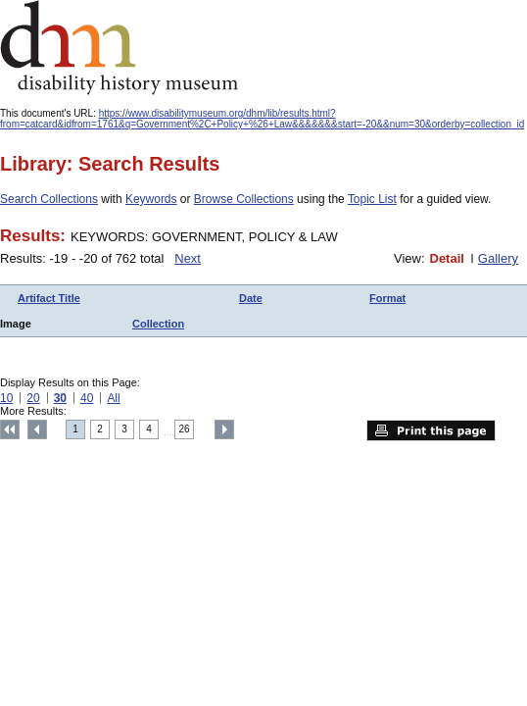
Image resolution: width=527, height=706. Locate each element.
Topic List (372, 199)
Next (187, 258)
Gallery (498, 258)
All (113, 398)
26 (184, 429)
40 (86, 398)
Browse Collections (244, 199)
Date (251, 298)
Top (10, 429)
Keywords (151, 199)
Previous (37, 429)
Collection (158, 323)
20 (32, 398)
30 (60, 398)
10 (6, 398)
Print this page (431, 430)
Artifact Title (49, 298)
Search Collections (49, 199)
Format (387, 298)
